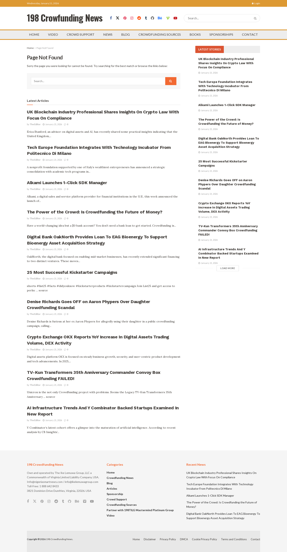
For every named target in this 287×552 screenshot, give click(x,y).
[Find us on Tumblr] (146, 18)
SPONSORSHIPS (221, 34)
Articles (112, 488)
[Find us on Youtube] (175, 18)
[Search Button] (256, 18)
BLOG (125, 34)
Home (30, 47)
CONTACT (250, 34)
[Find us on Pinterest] (124, 18)
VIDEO (53, 34)
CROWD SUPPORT (80, 34)
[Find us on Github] (152, 18)
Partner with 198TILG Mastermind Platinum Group (140, 510)
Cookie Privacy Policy (204, 539)
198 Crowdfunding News (59, 539)
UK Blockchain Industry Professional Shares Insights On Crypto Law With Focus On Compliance (226, 63)
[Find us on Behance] (160, 18)
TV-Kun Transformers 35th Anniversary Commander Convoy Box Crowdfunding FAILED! (228, 230)
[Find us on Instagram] (131, 18)
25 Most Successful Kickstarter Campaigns (72, 272)
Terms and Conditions (234, 539)
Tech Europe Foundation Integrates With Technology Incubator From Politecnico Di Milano (225, 86)
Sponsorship (115, 494)
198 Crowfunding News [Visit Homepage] (64, 18)
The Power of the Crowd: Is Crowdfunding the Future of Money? (94, 211)
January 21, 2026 (52, 124)
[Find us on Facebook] (111, 18)
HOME (34, 34)
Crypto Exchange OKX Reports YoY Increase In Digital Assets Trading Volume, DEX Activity (224, 207)
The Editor (35, 124)
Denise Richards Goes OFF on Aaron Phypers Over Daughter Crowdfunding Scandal (227, 184)
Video (111, 515)
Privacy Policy (168, 539)
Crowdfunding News (120, 477)
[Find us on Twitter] (117, 18)
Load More (227, 268)
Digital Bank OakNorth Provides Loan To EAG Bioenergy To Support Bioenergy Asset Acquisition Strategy (228, 143)
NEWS (107, 34)
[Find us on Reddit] (139, 18)
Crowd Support (117, 499)
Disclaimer (150, 539)
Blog (110, 483)
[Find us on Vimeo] (168, 18)
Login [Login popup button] (256, 3)
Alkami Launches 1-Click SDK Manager (67, 182)
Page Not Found (44, 47)
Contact (255, 539)
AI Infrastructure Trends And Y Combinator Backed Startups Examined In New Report (228, 253)
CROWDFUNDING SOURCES (160, 34)
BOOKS (195, 34)
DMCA (184, 539)
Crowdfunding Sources (122, 504)
